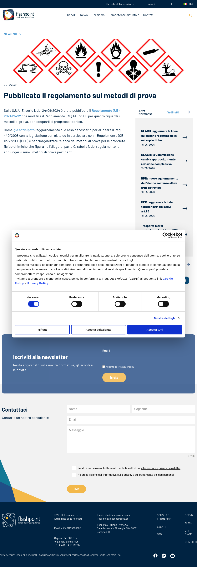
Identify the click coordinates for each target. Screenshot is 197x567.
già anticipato (24, 130)
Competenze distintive (124, 15)
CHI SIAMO (189, 531)
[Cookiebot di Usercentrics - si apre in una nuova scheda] (165, 235)
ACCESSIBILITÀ (113, 554)
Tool (169, 4)
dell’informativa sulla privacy (115, 474)
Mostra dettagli (164, 318)
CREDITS (73, 554)
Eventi (150, 4)
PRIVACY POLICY (7, 554)
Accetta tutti (154, 329)
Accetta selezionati (98, 329)
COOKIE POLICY (24, 554)
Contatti (148, 15)
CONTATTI (190, 541)
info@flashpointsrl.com (117, 514)
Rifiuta (42, 329)
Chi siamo (98, 15)
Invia (76, 489)
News (84, 15)
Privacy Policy (37, 283)
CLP (18, 34)
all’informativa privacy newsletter (160, 468)
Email (106, 350)
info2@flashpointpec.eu (116, 517)
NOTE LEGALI (38, 554)
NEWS (9, 34)
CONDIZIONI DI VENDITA (57, 554)
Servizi (71, 15)
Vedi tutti (178, 112)
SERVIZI (189, 514)
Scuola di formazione (120, 4)
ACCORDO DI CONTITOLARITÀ (92, 554)
